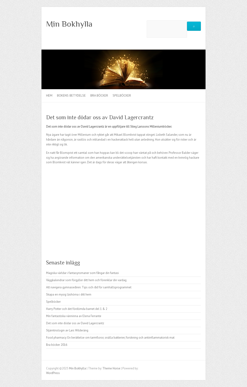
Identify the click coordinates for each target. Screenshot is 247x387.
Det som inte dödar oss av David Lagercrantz (75, 323)
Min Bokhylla (69, 23)
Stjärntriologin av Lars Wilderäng (67, 330)
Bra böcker (99, 95)
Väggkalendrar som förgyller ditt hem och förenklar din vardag (86, 280)
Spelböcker (122, 95)
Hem (49, 95)
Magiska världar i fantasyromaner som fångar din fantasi (82, 273)
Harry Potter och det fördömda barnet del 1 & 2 (76, 309)
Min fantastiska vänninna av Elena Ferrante (73, 316)
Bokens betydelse (71, 95)
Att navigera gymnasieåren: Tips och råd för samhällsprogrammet (88, 287)
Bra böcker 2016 (56, 345)
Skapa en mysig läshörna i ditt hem (68, 294)
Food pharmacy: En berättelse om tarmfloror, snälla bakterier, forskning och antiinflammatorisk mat (110, 338)
